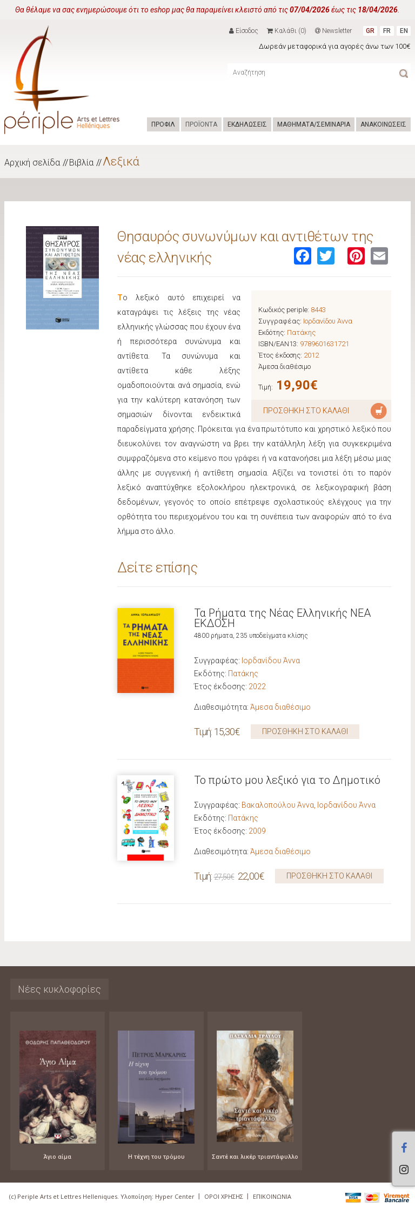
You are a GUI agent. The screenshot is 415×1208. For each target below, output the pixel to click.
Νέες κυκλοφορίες (59, 989)
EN (404, 31)
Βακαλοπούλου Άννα (278, 805)
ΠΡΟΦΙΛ (163, 124)
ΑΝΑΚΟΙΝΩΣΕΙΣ (383, 124)
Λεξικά (121, 161)
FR (387, 31)
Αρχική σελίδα (32, 162)
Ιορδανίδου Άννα (327, 321)
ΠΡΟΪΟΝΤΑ (201, 124)
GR (370, 31)
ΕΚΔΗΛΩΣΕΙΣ (247, 124)
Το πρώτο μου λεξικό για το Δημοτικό (287, 780)
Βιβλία (81, 162)
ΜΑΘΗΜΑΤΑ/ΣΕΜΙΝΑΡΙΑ (313, 124)
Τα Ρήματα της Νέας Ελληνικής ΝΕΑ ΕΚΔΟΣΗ (282, 618)
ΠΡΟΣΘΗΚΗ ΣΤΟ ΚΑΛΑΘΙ (305, 731)
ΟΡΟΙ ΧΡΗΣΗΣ (223, 1196)
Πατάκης (301, 332)
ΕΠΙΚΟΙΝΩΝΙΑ (272, 1196)
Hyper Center (175, 1196)
